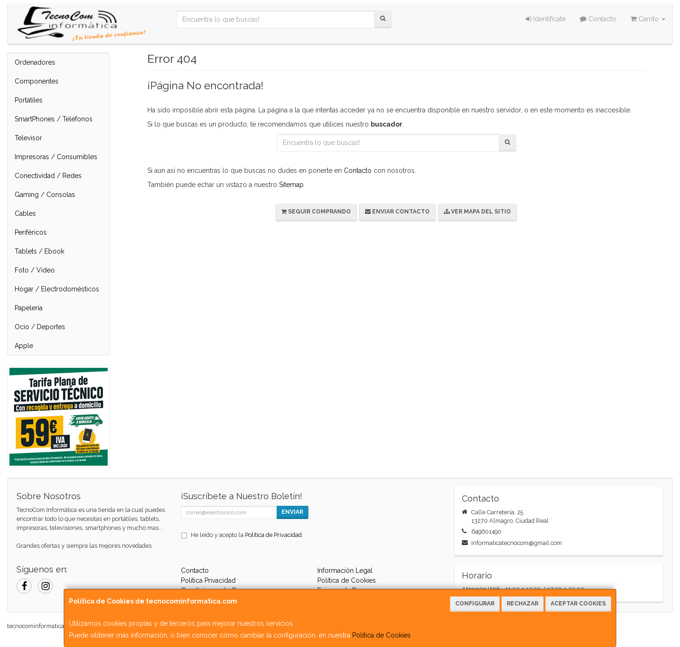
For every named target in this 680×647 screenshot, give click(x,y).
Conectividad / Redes (48, 175)
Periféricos (31, 232)
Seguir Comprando (316, 211)
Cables (25, 213)
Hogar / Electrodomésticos (57, 289)
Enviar (292, 512)
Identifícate (546, 19)
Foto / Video (35, 270)
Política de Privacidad (273, 534)
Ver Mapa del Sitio (477, 211)
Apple (24, 345)
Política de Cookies (381, 635)
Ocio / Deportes (40, 327)
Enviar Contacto (397, 211)
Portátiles (28, 100)
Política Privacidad (208, 580)
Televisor (28, 138)
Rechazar (522, 603)
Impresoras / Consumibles (56, 157)
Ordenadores (35, 62)
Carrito (647, 19)
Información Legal (345, 570)
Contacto (598, 19)
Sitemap (291, 184)
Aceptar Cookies (578, 603)
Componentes (37, 81)
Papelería (28, 308)
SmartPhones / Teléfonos (54, 119)
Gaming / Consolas (45, 194)
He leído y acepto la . (247, 534)
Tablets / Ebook (39, 251)
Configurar (474, 603)
